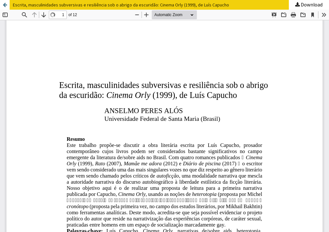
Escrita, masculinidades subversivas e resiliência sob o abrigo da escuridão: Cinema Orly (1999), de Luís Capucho (121, 5)
